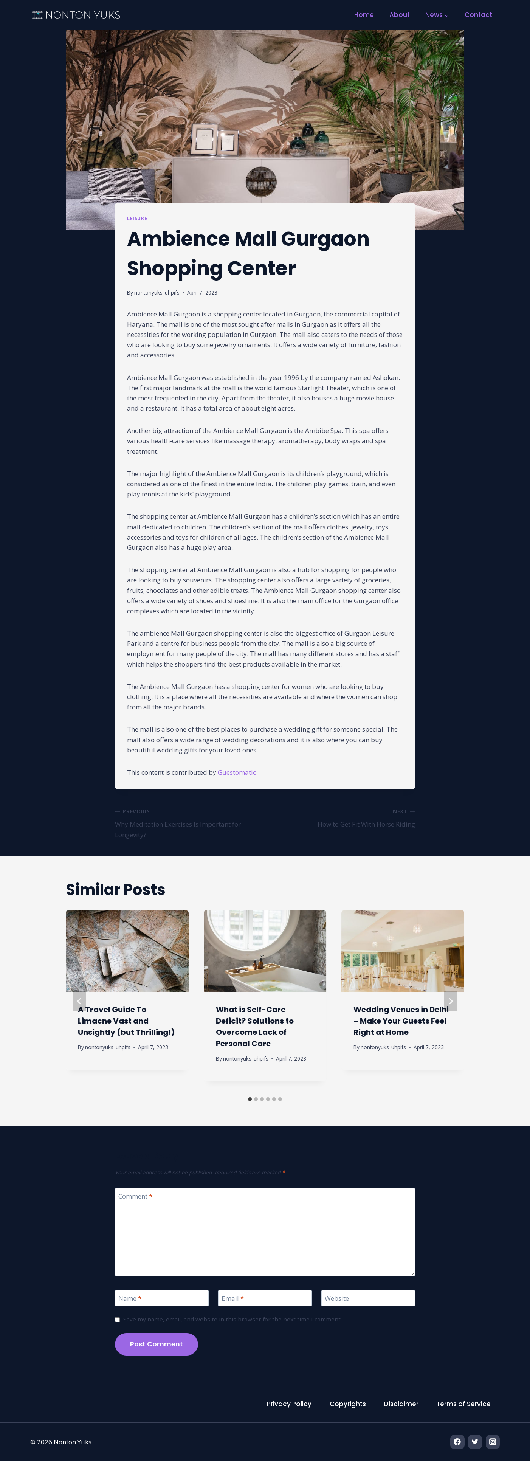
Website (337, 1298)
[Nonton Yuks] (76, 15)
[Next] (450, 1001)
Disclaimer (401, 1403)
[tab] (250, 1099)
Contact (478, 14)
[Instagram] (493, 1442)
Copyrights (348, 1403)
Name (129, 1298)
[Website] (368, 1298)
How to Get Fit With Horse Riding (343, 817)
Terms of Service (463, 1403)
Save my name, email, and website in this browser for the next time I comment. (232, 1319)
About (399, 14)
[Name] (162, 1298)
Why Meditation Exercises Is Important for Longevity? (187, 822)
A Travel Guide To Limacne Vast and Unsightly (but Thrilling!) (126, 1021)
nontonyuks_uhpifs (157, 292)
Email (233, 1298)
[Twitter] (475, 1442)
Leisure (137, 218)
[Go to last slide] (79, 1001)
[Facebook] (457, 1442)
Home (364, 14)
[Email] (265, 1298)
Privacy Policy (289, 1403)
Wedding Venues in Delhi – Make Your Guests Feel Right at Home (401, 1021)
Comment (135, 1196)
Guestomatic (237, 772)
